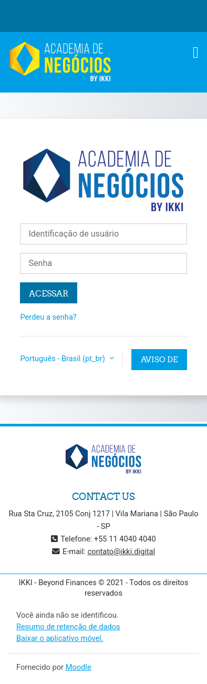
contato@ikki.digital (121, 551)
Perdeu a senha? (48, 317)
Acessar (48, 293)
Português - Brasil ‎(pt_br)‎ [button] (63, 358)
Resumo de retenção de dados (68, 626)
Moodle (78, 667)
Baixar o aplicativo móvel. (60, 638)
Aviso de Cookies (159, 362)
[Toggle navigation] (195, 52)
